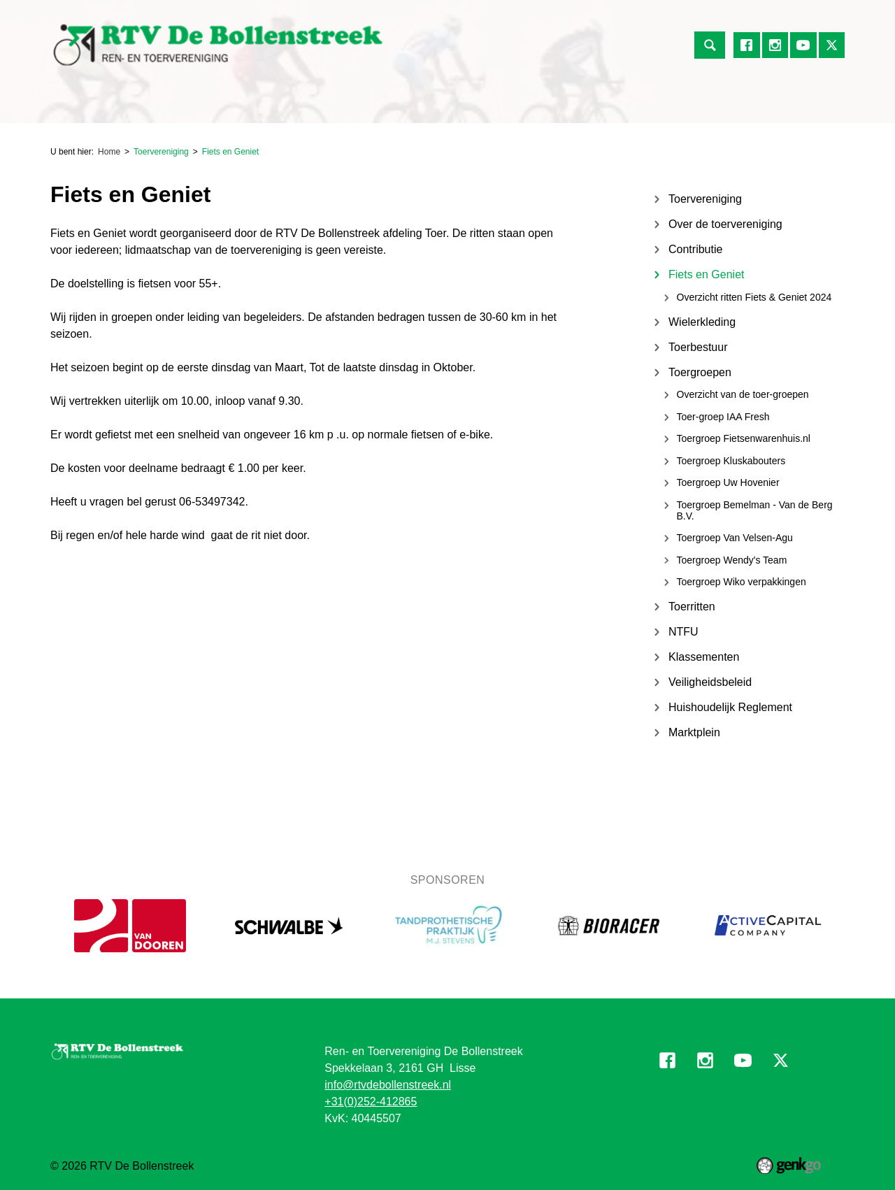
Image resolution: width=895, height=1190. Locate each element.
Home (67, 105)
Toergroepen (699, 372)
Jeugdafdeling (320, 105)
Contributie (695, 249)
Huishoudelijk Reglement (730, 707)
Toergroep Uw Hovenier (728, 482)
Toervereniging (226, 105)
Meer (762, 105)
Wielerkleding (702, 322)
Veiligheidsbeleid (710, 682)
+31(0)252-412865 (370, 1101)
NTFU (683, 632)
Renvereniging (131, 105)
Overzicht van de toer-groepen (743, 394)
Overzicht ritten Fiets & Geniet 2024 (754, 297)
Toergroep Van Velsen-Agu (735, 537)
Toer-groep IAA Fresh (723, 416)
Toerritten (691, 606)
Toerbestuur (698, 347)
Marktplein (694, 732)
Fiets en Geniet (230, 152)
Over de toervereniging (725, 224)
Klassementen (703, 657)
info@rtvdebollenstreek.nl (387, 1085)
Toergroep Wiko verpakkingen (741, 581)
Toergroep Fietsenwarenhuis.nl (743, 438)
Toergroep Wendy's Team (732, 560)
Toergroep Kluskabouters (731, 460)
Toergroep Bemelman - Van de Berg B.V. (755, 510)
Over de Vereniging (425, 105)
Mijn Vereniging (534, 105)
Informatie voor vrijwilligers (660, 105)
